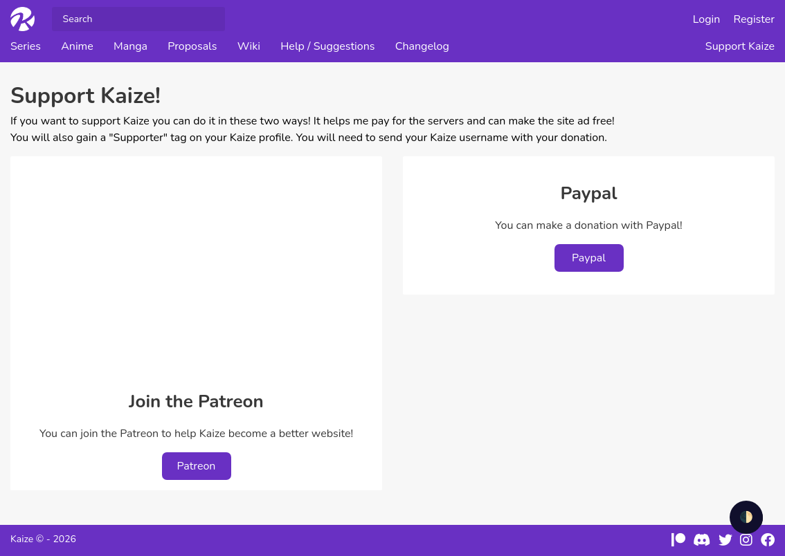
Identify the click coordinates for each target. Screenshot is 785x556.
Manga (130, 46)
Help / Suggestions (327, 46)
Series (25, 46)
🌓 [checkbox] (746, 517)
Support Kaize (740, 46)
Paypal (589, 258)
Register (754, 19)
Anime (77, 46)
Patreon (196, 466)
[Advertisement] (196, 270)
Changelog (422, 46)
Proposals (192, 46)
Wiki (248, 46)
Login (707, 19)
